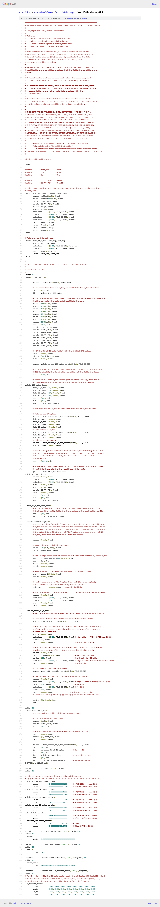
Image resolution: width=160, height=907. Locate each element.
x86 (65, 12)
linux (29, 12)
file (70, 18)
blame (83, 18)
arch (58, 12)
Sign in (155, 4)
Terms (29, 903)
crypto (72, 12)
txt (149, 903)
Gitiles (15, 903)
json (156, 903)
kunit (21, 12)
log (76, 18)
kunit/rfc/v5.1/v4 (43, 12)
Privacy (22, 903)
